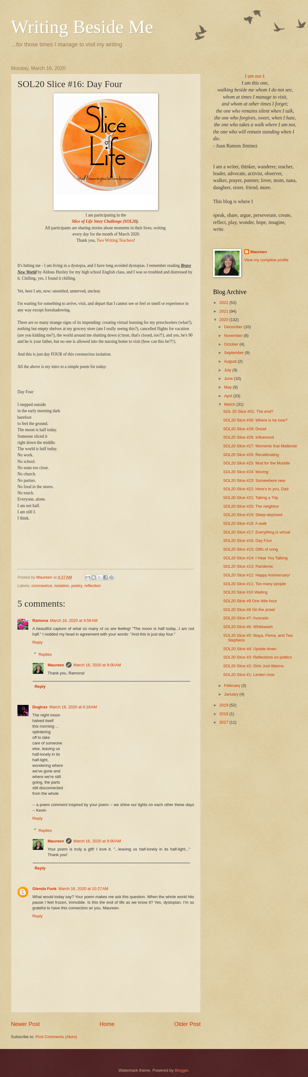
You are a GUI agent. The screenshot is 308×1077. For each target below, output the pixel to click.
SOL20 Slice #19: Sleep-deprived (252, 514)
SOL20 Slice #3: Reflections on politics (257, 657)
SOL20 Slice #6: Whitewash (248, 626)
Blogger (182, 1070)
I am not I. (255, 76)
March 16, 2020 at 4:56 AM (74, 620)
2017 (224, 722)
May (228, 387)
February (232, 685)
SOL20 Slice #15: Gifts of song (250, 549)
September (234, 352)
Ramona (40, 620)
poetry (76, 585)
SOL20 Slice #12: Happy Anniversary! (256, 575)
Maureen (56, 665)
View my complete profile (266, 260)
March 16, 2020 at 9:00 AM (97, 665)
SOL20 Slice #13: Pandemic (248, 566)
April (228, 396)
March (230, 404)
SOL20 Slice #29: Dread (244, 429)
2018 (224, 713)
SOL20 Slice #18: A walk (245, 523)
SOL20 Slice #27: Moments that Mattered (259, 446)
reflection (92, 585)
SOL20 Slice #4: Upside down (249, 648)
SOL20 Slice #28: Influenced (248, 437)
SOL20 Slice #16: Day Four (247, 540)
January (231, 694)
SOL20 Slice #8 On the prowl (249, 609)
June (229, 378)
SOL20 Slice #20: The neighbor (251, 506)
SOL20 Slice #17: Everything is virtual (256, 532)
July (228, 370)
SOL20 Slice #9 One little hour (250, 601)
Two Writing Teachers (114, 240)
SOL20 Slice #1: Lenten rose (248, 674)
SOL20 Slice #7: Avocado (245, 618)
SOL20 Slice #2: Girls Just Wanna (253, 666)
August (231, 361)
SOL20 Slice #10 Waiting (245, 592)
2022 (224, 302)
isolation (61, 585)
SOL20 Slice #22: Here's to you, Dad (255, 489)
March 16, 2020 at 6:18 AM (73, 707)
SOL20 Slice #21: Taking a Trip (250, 497)
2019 (224, 705)
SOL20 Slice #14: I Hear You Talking (255, 558)
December (234, 326)
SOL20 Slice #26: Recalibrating (251, 454)
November (234, 335)
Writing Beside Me (82, 26)
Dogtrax (40, 707)
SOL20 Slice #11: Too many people (254, 583)
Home (107, 1024)
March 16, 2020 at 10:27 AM (83, 888)
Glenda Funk (44, 888)
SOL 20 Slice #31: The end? (248, 411)
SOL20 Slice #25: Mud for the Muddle (256, 463)
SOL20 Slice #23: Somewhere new (254, 480)
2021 (224, 311)
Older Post (187, 1024)
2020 (224, 319)
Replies (45, 654)
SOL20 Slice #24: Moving (245, 471)
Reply (37, 642)
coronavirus (41, 585)
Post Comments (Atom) (56, 1036)
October (231, 344)
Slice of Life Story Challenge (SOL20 (104, 221)
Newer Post (25, 1024)
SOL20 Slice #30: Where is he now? (255, 420)
